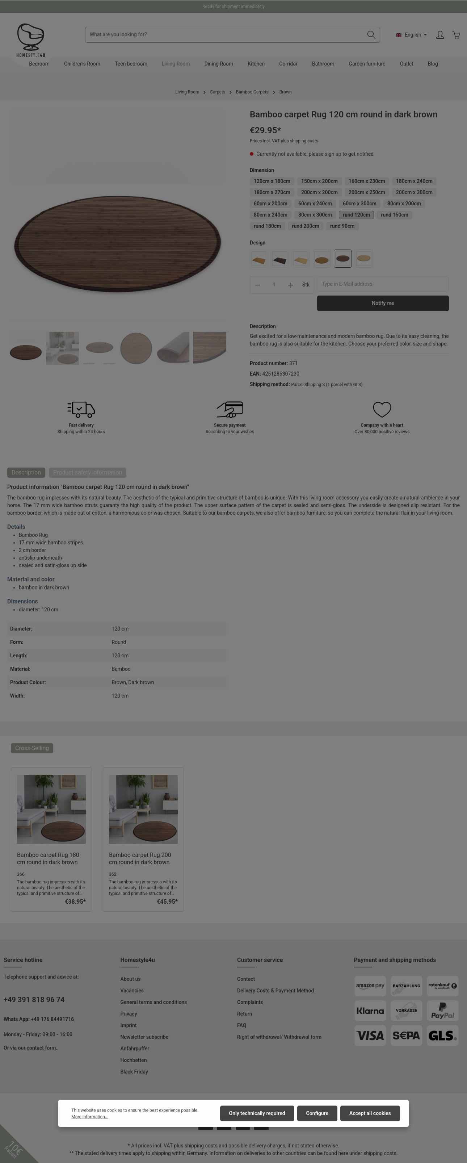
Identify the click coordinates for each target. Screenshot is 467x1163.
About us (131, 979)
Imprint (129, 1025)
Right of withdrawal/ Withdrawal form (279, 1037)
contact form (41, 1048)
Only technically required (257, 1125)
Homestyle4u (138, 960)
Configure (317, 1125)
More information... (89, 1128)
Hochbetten (134, 1060)
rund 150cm (394, 215)
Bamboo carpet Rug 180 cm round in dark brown (48, 859)
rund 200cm (306, 226)
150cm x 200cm (319, 181)
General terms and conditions (154, 1002)
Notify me (383, 303)
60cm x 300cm (359, 203)
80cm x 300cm (315, 215)
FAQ (241, 1025)
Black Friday (134, 1072)
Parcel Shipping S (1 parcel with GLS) (326, 384)
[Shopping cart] (456, 35)
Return (244, 1014)
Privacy (129, 1014)
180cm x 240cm (414, 181)
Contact (246, 979)
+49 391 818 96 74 (34, 999)
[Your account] (440, 35)
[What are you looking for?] (224, 35)
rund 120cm (356, 215)
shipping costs (201, 1146)
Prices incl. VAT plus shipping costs (284, 140)
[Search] (371, 35)
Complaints (250, 1002)
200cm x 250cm (367, 192)
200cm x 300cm (414, 192)
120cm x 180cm (272, 181)
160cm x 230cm (367, 181)
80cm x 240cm (270, 215)
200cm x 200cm (319, 192)
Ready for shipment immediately (233, 6)
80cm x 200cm (404, 203)
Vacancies (132, 990)
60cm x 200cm (270, 203)
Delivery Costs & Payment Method (275, 990)
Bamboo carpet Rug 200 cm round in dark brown (140, 859)
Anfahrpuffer (135, 1048)
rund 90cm (342, 226)
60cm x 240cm (315, 203)
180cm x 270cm (272, 192)
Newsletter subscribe (145, 1037)
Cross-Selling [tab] (32, 748)
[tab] (26, 473)
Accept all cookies (370, 1125)
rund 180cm (267, 226)
